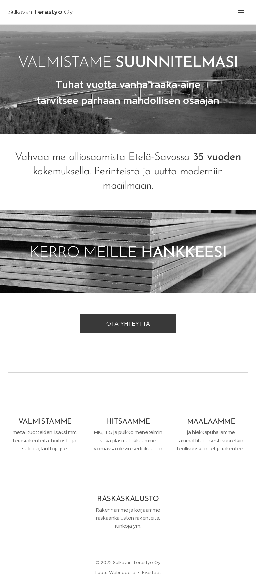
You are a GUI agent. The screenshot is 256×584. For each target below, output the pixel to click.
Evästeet (151, 572)
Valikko (241, 12)
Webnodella (122, 572)
